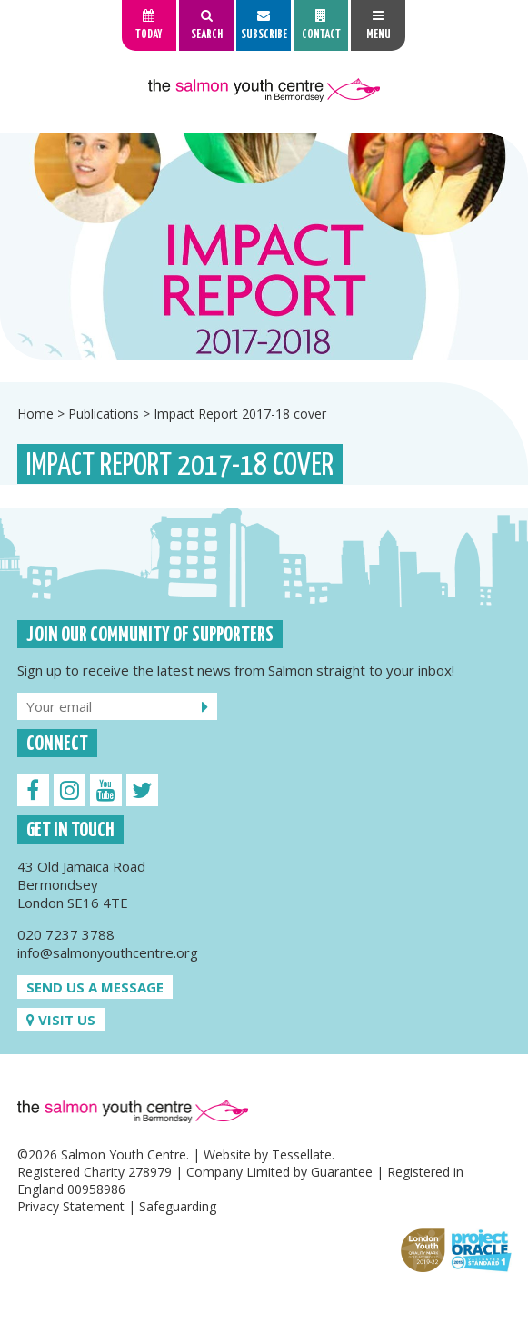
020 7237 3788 (66, 934)
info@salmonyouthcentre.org (107, 952)
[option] (264, 246)
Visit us (60, 1020)
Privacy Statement (71, 1206)
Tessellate (302, 1154)
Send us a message (95, 987)
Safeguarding (177, 1206)
